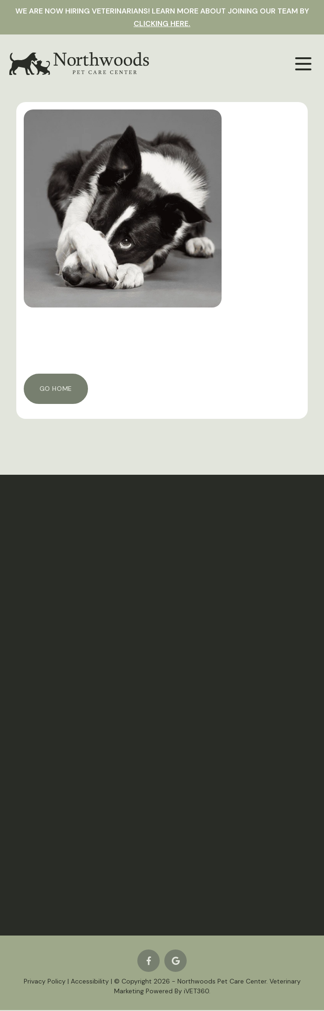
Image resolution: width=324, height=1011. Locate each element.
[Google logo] (175, 961)
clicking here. (162, 23)
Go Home (56, 388)
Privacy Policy (45, 982)
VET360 (196, 992)
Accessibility (90, 982)
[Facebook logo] (148, 961)
